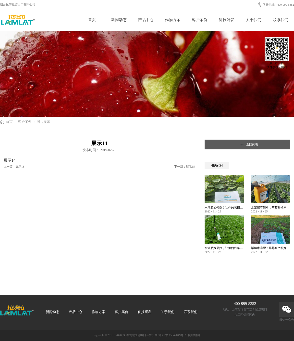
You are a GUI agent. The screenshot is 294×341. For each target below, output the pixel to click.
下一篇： (184, 166)
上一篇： (14, 166)
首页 (92, 20)
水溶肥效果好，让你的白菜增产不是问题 (224, 248)
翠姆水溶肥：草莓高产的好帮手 (270, 248)
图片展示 (43, 122)
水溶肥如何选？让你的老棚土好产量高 (224, 207)
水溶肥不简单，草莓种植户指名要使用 (270, 207)
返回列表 (252, 144)
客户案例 (25, 122)
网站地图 (193, 335)
